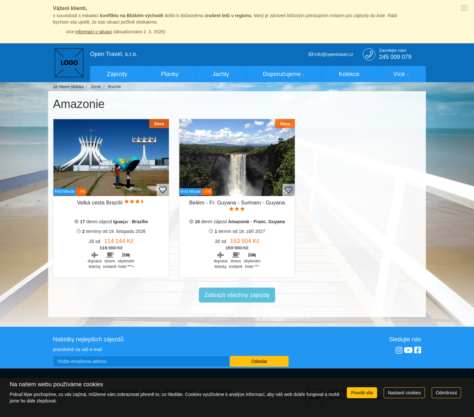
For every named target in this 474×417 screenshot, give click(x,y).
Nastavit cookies (404, 392)
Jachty (220, 74)
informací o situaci (94, 31)
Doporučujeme (282, 74)
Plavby (170, 74)
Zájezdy (117, 74)
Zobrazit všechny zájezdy (237, 295)
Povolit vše (362, 392)
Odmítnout (446, 392)
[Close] (464, 8)
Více (399, 74)
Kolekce (349, 74)
